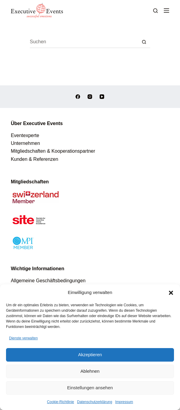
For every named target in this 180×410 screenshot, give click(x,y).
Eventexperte (25, 135)
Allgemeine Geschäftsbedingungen (48, 280)
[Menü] (166, 10)
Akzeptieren (90, 354)
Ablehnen (89, 371)
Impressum (124, 402)
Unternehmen (25, 143)
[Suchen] (155, 10)
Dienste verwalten (23, 338)
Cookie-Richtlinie (60, 402)
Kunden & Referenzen (34, 159)
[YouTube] (102, 96)
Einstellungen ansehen (90, 387)
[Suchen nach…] (84, 42)
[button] (171, 293)
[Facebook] (78, 96)
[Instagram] (90, 96)
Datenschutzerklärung (94, 402)
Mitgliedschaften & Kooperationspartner (53, 151)
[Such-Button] (144, 42)
